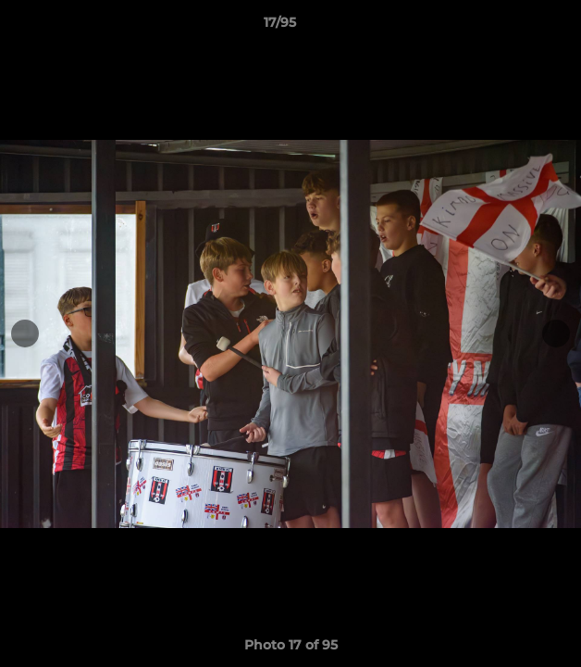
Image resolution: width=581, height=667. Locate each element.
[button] (514, 27)
